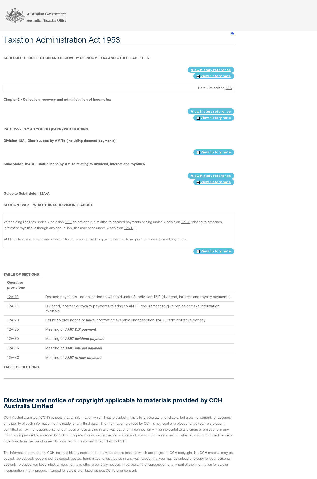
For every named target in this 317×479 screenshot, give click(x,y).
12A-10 (13, 297)
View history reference (211, 70)
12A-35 (13, 348)
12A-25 (13, 329)
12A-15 (13, 306)
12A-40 (13, 357)
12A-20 (13, 320)
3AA (229, 88)
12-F (68, 222)
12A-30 (13, 338)
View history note (214, 76)
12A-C (185, 222)
